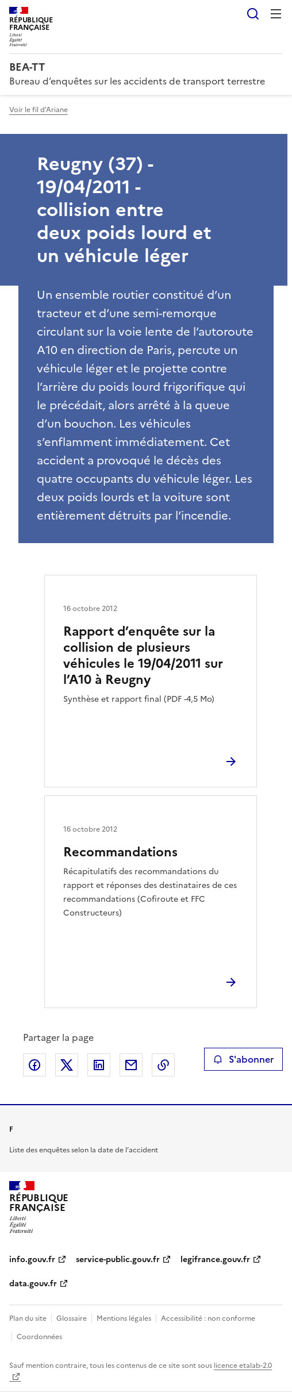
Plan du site (28, 1318)
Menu (275, 13)
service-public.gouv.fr (118, 1259)
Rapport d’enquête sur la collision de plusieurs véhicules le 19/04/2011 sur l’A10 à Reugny (143, 655)
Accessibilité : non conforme (208, 1318)
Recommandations (120, 852)
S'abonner (243, 1059)
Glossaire (71, 1318)
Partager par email (131, 1064)
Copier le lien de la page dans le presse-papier (163, 1064)
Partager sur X (66, 1064)
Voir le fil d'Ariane (38, 110)
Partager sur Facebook (34, 1064)
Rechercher (252, 13)
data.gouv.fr (33, 1284)
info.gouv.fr (32, 1259)
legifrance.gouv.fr (215, 1259)
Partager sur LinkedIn (98, 1064)
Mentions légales (124, 1318)
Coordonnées (39, 1337)
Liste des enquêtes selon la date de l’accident (83, 1150)
